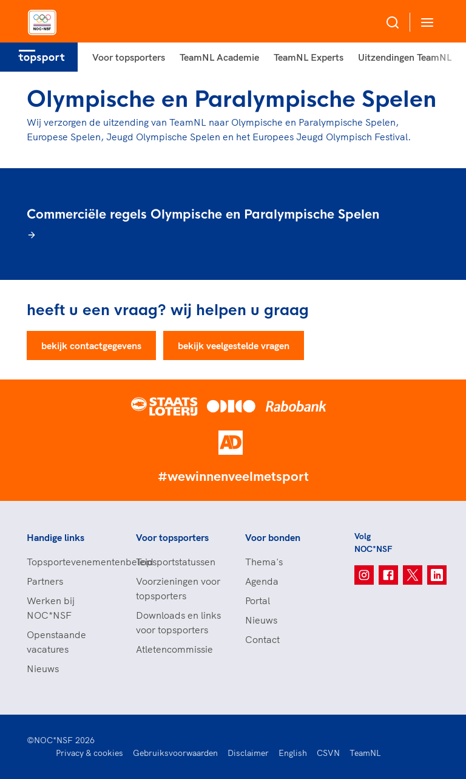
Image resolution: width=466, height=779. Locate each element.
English (293, 752)
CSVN (328, 752)
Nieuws (43, 668)
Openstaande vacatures (56, 641)
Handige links (55, 537)
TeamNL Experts (308, 57)
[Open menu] (425, 22)
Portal (257, 600)
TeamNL (365, 752)
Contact (262, 639)
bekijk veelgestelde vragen (233, 345)
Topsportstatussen (175, 562)
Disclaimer (248, 752)
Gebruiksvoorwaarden (175, 752)
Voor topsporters (128, 57)
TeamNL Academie (219, 57)
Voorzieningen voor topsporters (178, 588)
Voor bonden (272, 537)
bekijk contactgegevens (91, 345)
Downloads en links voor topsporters (178, 622)
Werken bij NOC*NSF (51, 607)
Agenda (262, 581)
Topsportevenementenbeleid (69, 562)
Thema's (264, 562)
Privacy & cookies (89, 752)
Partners (45, 581)
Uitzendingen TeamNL (404, 57)
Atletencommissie (174, 649)
